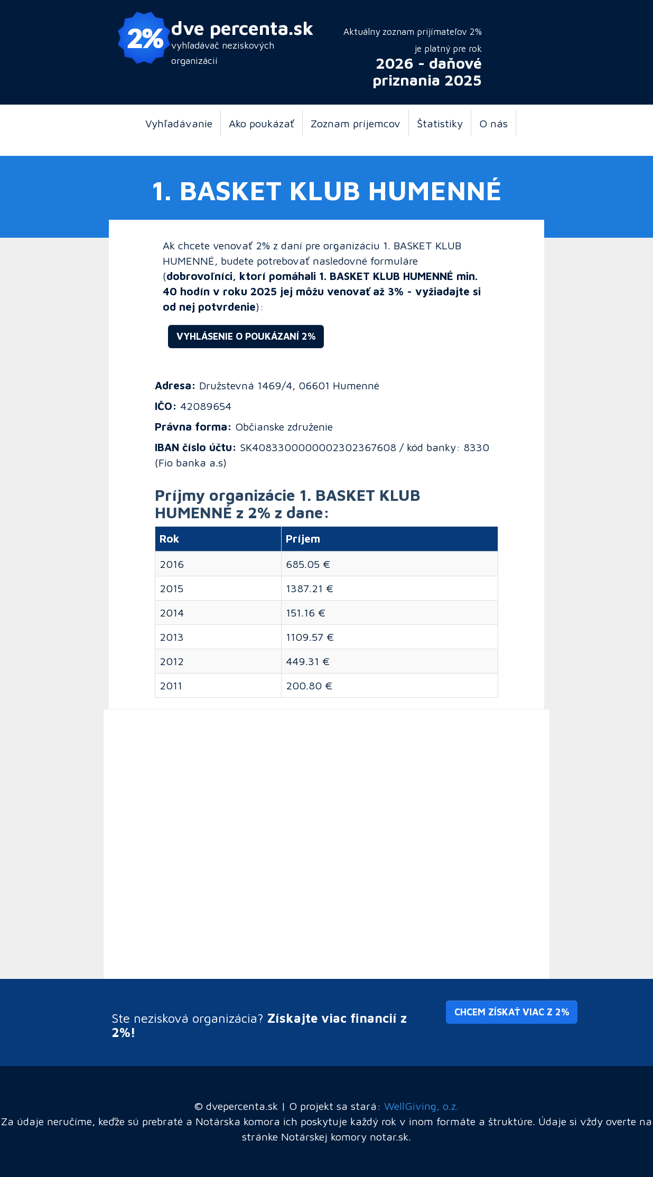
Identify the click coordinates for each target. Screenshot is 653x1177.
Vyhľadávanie (178, 123)
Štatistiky (440, 123)
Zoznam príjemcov (355, 123)
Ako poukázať (261, 123)
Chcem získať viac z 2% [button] (511, 1011)
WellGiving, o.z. (421, 1105)
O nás (493, 123)
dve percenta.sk (242, 27)
